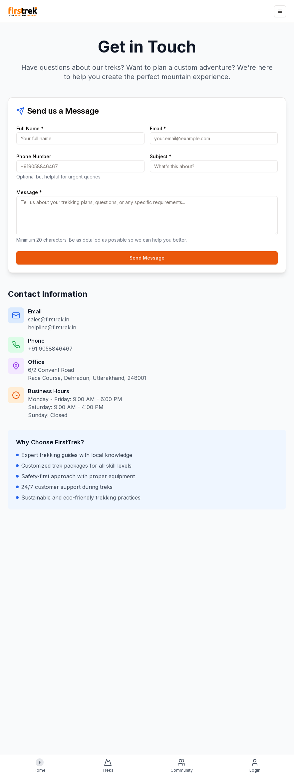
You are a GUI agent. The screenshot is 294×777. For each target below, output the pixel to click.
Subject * (160, 156)
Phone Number (33, 156)
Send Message (147, 258)
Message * (29, 192)
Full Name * (30, 128)
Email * (158, 128)
